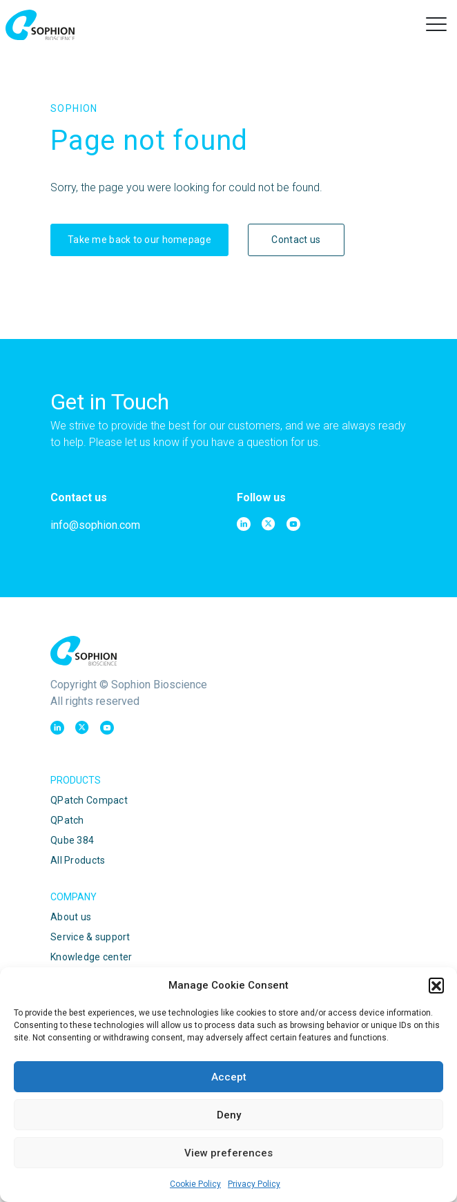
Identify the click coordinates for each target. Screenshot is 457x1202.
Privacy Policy (254, 1184)
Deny (229, 1115)
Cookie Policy (195, 1184)
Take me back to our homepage (139, 239)
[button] (436, 985)
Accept (228, 1077)
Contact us (295, 239)
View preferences (228, 1153)
